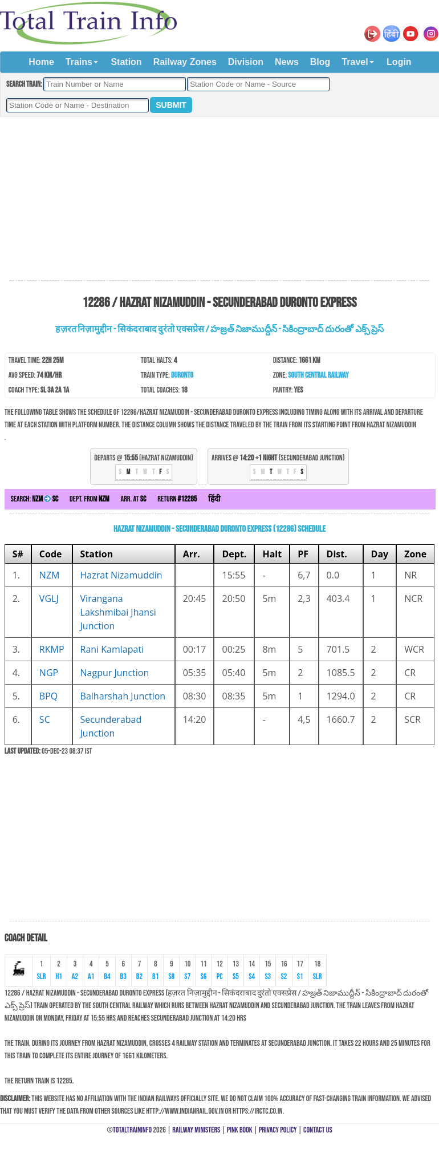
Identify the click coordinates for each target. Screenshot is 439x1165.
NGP (48, 672)
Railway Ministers (196, 1130)
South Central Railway (318, 375)
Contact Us (317, 1130)
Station (126, 62)
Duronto (182, 375)
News (287, 62)
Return (177, 499)
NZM (49, 575)
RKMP (51, 649)
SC (44, 719)
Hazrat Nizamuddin (121, 575)
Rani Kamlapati (112, 649)
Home (41, 62)
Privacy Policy (278, 1130)
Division (245, 62)
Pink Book (240, 1130)
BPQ (48, 696)
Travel (355, 62)
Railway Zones (185, 62)
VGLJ (49, 598)
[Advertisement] (219, 199)
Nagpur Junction (114, 672)
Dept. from (89, 499)
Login (399, 62)
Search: (34, 499)
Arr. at (134, 499)
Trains (79, 62)
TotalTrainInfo (132, 1130)
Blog (320, 62)
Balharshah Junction (123, 696)
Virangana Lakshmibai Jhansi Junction (118, 612)
